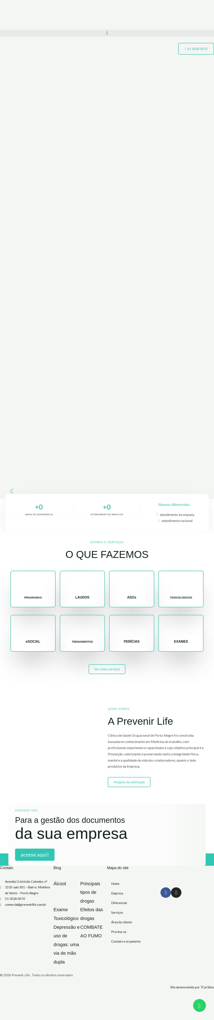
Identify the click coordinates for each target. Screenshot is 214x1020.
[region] (107, 288)
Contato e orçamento (126, 946)
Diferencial (119, 908)
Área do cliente (122, 927)
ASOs (131, 597)
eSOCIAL (33, 641)
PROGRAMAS (33, 597)
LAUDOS (82, 597)
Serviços (117, 917)
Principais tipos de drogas (94, 896)
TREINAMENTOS (82, 641)
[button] (107, 33)
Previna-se (118, 936)
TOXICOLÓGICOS (181, 597)
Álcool (63, 888)
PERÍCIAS (132, 641)
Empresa (117, 898)
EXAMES (181, 641)
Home (115, 888)
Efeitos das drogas (90, 922)
